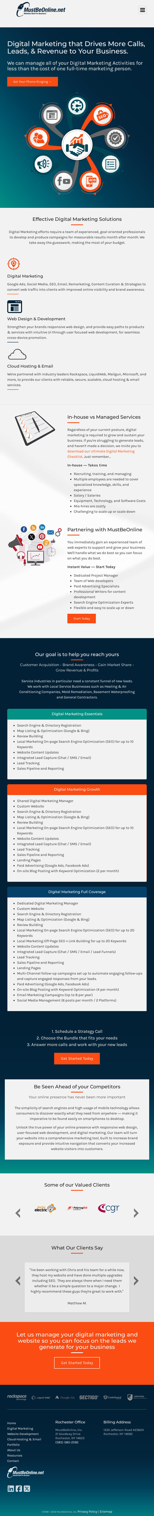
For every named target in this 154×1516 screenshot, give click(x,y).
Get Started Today (77, 1058)
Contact (13, 1461)
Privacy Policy (87, 1511)
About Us (13, 1450)
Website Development (23, 1434)
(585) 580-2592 (66, 1442)
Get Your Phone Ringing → (32, 81)
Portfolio (13, 1445)
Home (11, 1423)
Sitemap (106, 1511)
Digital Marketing (20, 1428)
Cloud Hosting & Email (24, 1439)
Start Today (81, 618)
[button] (17, 1211)
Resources (14, 1455)
